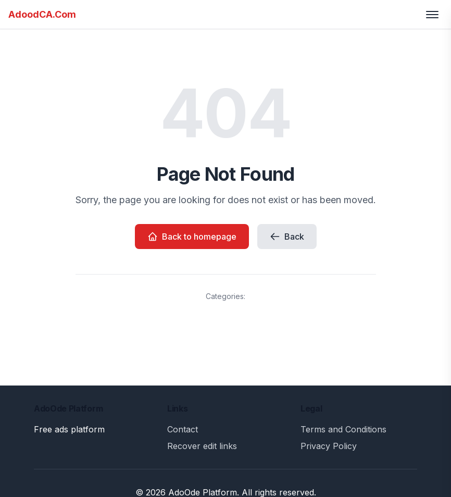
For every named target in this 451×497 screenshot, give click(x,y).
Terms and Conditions (343, 429)
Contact (182, 429)
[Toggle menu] (432, 14)
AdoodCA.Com (42, 14)
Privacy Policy (328, 446)
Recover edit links (202, 446)
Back (287, 236)
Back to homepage (191, 236)
